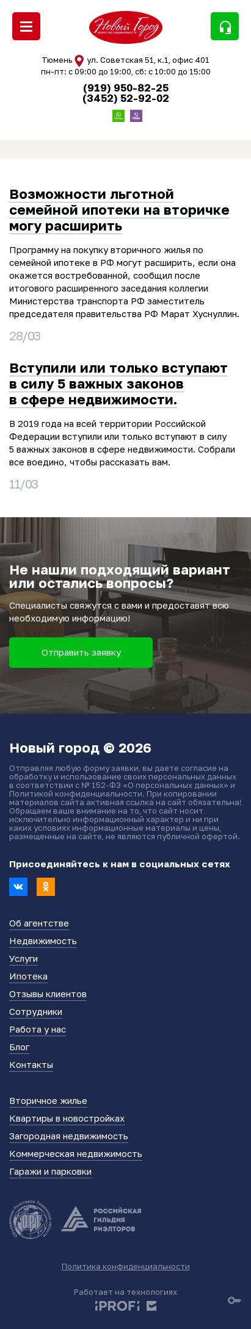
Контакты (31, 1064)
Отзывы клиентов (48, 993)
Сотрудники (35, 1011)
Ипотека (28, 975)
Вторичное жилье (48, 1100)
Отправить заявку (81, 652)
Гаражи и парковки (50, 1171)
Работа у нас (37, 1028)
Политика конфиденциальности (126, 1266)
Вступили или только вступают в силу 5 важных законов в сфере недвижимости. (118, 383)
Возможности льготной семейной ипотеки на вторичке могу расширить (119, 209)
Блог (19, 1046)
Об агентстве (39, 922)
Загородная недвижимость (68, 1135)
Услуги (23, 958)
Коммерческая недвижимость (75, 1153)
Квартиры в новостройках (67, 1117)
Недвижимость (43, 940)
